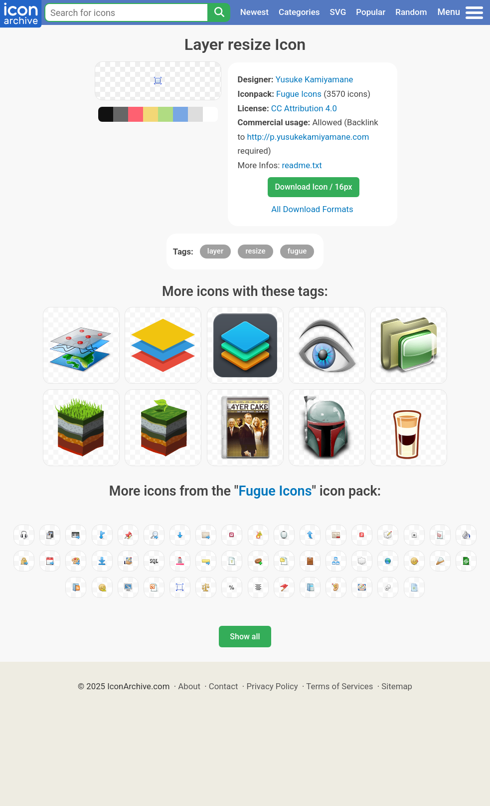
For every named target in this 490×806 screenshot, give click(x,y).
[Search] (218, 12)
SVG (338, 12)
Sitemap (396, 686)
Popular (370, 12)
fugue (297, 251)
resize (255, 251)
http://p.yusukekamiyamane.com (308, 137)
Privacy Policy (272, 686)
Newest (254, 12)
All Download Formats (312, 209)
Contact (223, 686)
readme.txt (302, 165)
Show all (245, 636)
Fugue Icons (299, 94)
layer (215, 251)
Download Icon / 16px (313, 187)
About (189, 686)
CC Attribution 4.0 (304, 108)
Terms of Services (339, 686)
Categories (299, 12)
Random (411, 12)
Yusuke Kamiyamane (314, 79)
